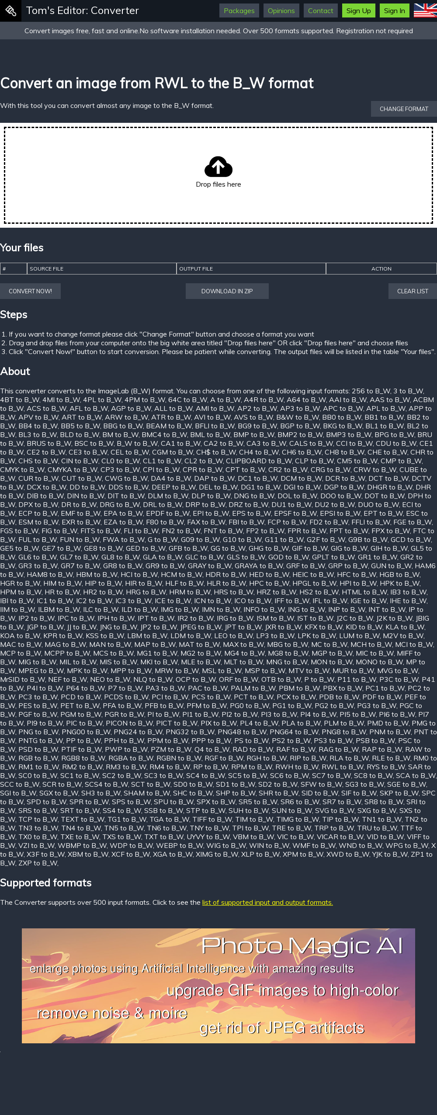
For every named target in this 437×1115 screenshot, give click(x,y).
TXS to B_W (121, 836)
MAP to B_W (155, 644)
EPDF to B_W (168, 513)
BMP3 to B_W (348, 434)
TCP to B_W (38, 819)
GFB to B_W (188, 548)
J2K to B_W (394, 618)
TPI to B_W (250, 827)
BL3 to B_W (37, 434)
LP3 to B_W (275, 635)
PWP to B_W (126, 749)
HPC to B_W (269, 583)
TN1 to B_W (382, 819)
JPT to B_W (243, 626)
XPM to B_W (303, 854)
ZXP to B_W (37, 862)
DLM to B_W (168, 495)
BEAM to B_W (169, 425)
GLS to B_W (246, 556)
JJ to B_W (82, 626)
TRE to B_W (291, 827)
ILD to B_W (139, 609)
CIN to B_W (79, 460)
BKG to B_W (342, 425)
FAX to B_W (206, 522)
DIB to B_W (45, 495)
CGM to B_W (172, 452)
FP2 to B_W (265, 530)
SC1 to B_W (79, 775)
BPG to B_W (394, 434)
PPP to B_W (211, 740)
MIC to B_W (375, 653)
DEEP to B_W (174, 487)
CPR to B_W (202, 469)
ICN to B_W (212, 600)
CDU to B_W (396, 443)
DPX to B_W (38, 504)
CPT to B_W (245, 469)
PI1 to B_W (200, 714)
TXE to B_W (79, 836)
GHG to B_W (269, 548)
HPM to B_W (21, 591)
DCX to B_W (46, 487)
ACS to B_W (46, 408)
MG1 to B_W (157, 653)
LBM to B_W (147, 635)
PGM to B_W (80, 714)
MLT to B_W (243, 661)
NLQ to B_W (153, 679)
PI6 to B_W (397, 714)
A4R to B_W (264, 399)
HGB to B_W (399, 574)
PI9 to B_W (45, 723)
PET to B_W (80, 705)
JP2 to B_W (158, 626)
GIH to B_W (389, 548)
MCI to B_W (414, 644)
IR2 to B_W (195, 618)
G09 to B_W (200, 539)
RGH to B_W (266, 758)
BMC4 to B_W (164, 434)
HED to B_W (269, 574)
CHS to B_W (38, 460)
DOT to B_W (384, 495)
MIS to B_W (118, 661)
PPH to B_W (124, 740)
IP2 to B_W (36, 618)
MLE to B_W (201, 661)
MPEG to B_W (41, 670)
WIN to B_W (269, 845)
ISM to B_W (275, 618)
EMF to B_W (81, 513)
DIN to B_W (85, 495)
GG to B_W (228, 548)
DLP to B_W (211, 495)
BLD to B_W (79, 434)
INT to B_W (387, 609)
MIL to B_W (78, 661)
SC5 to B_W (247, 775)
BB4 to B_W (38, 425)
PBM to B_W (299, 688)
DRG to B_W (120, 504)
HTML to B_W (364, 591)
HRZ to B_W (276, 591)
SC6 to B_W (289, 775)
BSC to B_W (94, 443)
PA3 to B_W (165, 688)
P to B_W (319, 679)
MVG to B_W (397, 670)
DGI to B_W (302, 487)
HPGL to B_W (314, 583)
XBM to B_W (88, 854)
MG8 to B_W (288, 653)
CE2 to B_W (46, 452)
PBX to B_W (342, 688)
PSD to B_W (38, 749)
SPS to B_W (131, 801)
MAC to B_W (21, 644)
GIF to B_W (310, 548)
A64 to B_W (306, 399)
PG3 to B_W (376, 705)
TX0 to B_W (37, 836)
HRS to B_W (233, 591)
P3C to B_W (399, 679)
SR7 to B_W (342, 801)
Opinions (281, 10)
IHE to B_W (408, 600)
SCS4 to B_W (106, 784)
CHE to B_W (387, 452)
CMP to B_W (401, 460)
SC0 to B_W (37, 775)
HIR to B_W (143, 583)
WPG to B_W (406, 845)
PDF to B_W (382, 696)
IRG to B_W (235, 618)
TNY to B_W (209, 827)
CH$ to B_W (216, 452)
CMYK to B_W (22, 469)
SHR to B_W (278, 792)
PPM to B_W (167, 740)
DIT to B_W (126, 495)
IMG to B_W (180, 609)
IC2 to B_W (94, 600)
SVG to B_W (334, 810)
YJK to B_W (390, 854)
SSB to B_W (163, 810)
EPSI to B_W (340, 513)
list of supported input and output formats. (267, 902)
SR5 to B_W (258, 801)
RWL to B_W (343, 766)
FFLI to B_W (370, 522)
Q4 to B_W (211, 749)
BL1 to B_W (384, 425)
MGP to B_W (332, 653)
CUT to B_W (82, 478)
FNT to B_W (223, 530)
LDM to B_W (190, 635)
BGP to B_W (300, 425)
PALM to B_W (253, 688)
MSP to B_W (265, 670)
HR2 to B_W (103, 591)
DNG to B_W (254, 495)
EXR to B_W (81, 522)
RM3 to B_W (126, 766)
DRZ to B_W (248, 504)
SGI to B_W (18, 792)
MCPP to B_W (67, 653)
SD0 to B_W (193, 784)
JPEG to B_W (201, 626)
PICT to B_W (177, 723)
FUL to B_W (37, 539)
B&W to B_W (297, 417)
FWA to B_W (124, 539)
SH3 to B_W (101, 792)
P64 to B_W (85, 688)
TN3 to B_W (38, 827)
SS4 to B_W (122, 810)
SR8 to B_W (383, 801)
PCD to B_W (81, 696)
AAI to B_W (348, 399)
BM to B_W (120, 434)
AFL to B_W (88, 408)
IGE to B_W (368, 600)
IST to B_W (315, 618)
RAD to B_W (252, 749)
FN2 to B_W (181, 530)
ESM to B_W (38, 522)
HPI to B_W (358, 583)
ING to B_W (306, 609)
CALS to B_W (311, 443)
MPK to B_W (87, 670)
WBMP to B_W (82, 845)
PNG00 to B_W (86, 731)
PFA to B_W (122, 705)
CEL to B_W (130, 452)
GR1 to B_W (377, 556)
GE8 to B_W (103, 548)
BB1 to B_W (384, 417)
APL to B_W (386, 408)
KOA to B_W (20, 635)
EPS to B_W (251, 513)
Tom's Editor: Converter (82, 10)
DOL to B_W (297, 495)
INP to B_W (346, 609)
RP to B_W (210, 766)
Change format (404, 108)
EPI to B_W (211, 513)
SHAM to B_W (147, 792)
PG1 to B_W (292, 705)
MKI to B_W (159, 661)
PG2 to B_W (334, 705)
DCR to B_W (345, 478)
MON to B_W (332, 661)
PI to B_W (163, 714)
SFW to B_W (321, 784)
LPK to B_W (317, 635)
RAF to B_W (296, 749)
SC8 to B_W (373, 775)
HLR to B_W (226, 583)
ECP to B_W (38, 513)
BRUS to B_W (49, 443)
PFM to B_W (207, 705)
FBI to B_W (246, 522)
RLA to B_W (349, 758)
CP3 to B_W (120, 469)
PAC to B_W (208, 688)
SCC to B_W (19, 784)
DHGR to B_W (390, 487)
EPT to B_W (383, 513)
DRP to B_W (205, 504)
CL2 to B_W (203, 460)
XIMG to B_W (217, 854)
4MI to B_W (61, 399)
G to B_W (163, 539)
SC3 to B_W (163, 775)
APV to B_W (38, 417)
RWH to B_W (297, 766)
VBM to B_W (253, 836)
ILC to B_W (100, 609)
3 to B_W (408, 390)
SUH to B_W (249, 810)
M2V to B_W (403, 635)
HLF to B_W (184, 583)
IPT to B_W (156, 618)
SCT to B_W (150, 784)
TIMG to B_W (297, 819)
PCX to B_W (296, 696)
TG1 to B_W (127, 819)
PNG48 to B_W (242, 731)
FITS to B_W (100, 530)
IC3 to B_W (133, 600)
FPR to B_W (307, 530)
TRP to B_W (334, 827)
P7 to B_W (125, 688)
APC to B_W (343, 408)
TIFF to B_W (212, 819)
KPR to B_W (63, 635)
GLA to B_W (162, 556)
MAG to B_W (65, 644)
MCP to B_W (20, 653)
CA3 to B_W (266, 443)
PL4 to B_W (259, 723)
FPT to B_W (348, 530)
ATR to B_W (171, 417)
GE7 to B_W (61, 548)
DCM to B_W (301, 478)
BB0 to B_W (341, 417)
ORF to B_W (238, 679)
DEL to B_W (218, 487)
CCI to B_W (354, 443)
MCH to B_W (371, 644)
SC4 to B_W (205, 775)
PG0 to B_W (249, 705)
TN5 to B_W (124, 827)
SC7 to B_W (331, 775)
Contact (320, 10)
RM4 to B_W (169, 766)
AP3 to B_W (300, 408)
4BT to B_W (19, 399)
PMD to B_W (388, 723)
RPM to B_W (251, 766)
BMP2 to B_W (300, 434)
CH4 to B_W (259, 452)
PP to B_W (83, 740)
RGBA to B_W (130, 758)
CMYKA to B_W (72, 469)
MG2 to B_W (200, 653)
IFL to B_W (329, 600)
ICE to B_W (173, 600)
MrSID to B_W (22, 679)
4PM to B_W (145, 399)
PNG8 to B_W (344, 731)
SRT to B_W (80, 810)
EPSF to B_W (295, 513)
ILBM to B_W (59, 609)
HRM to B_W (190, 591)
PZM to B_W (171, 749)
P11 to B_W (356, 679)
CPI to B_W (161, 469)
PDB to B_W (339, 696)
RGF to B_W (224, 758)
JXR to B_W (283, 626)
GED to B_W (146, 548)
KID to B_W (364, 626)
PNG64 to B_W (294, 731)
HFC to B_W (356, 574)
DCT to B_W (388, 478)
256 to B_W (371, 390)
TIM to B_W (254, 819)
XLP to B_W (260, 854)
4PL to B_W (102, 399)
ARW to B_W (126, 417)
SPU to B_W (174, 801)
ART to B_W (82, 417)
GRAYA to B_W (259, 565)
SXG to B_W (376, 810)
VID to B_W (385, 836)
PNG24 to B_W (138, 731)
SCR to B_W (62, 784)
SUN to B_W (292, 810)
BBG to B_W (123, 425)
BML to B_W (210, 434)
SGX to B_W (58, 792)
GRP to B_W (348, 565)
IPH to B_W (116, 618)
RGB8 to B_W (83, 758)
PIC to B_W (84, 723)
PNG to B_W (38, 731)
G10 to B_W (242, 539)
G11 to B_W (284, 539)
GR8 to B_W (122, 565)
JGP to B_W (45, 626)
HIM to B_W (62, 583)
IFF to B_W (291, 600)
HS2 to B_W (319, 591)
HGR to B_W (20, 583)
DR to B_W (79, 504)
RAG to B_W (339, 749)
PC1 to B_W (385, 688)
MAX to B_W (243, 644)
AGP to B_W (131, 408)
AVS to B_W (253, 417)
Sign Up (359, 10)
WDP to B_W (131, 845)
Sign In (394, 10)
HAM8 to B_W (50, 574)
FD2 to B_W (328, 522)
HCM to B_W (181, 574)
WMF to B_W (314, 845)
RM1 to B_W (38, 766)
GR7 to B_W (80, 565)
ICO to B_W (252, 600)
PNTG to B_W (40, 740)
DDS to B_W (128, 487)
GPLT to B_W (333, 556)
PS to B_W (251, 740)
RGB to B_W (38, 758)
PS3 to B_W (333, 740)
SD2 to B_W (278, 784)
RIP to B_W (308, 758)
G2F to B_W (326, 539)
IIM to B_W (17, 609)
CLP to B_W (314, 460)
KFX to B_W (324, 626)
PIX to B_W (219, 723)
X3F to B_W (46, 854)
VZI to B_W (36, 845)
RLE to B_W (391, 758)
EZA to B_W (123, 522)
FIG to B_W (59, 530)
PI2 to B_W (240, 714)
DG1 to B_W (261, 487)
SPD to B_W (46, 801)
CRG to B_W (330, 469)
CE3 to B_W (88, 452)
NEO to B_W (110, 679)
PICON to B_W (129, 723)
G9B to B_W (368, 539)
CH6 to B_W (302, 452)
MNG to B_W (287, 661)
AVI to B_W (212, 417)
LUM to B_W (359, 635)
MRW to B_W (177, 670)
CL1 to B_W (162, 460)
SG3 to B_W (364, 784)
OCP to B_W (196, 679)
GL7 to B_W (79, 556)
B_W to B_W (137, 443)
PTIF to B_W (81, 749)
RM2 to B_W (82, 766)
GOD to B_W (288, 556)
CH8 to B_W (344, 452)
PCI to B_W (170, 696)
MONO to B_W (379, 661)
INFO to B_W (264, 609)
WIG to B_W (226, 845)
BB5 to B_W (80, 425)
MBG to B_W (287, 644)
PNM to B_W (390, 731)
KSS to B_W (105, 635)
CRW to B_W (375, 469)
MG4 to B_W (244, 653)
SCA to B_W (416, 775)
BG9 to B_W (257, 425)
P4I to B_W (45, 688)
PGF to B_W (37, 714)
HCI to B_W (139, 574)
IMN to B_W (221, 609)
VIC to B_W (295, 836)
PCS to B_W (211, 696)
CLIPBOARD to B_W (259, 460)
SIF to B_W (359, 792)
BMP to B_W (253, 434)
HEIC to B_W (313, 574)
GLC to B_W (204, 556)
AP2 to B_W (257, 408)
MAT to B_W (199, 644)
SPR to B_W (89, 801)
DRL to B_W (162, 504)
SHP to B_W (236, 792)
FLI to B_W (141, 530)
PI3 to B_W (279, 714)
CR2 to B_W (288, 469)
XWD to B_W (347, 854)
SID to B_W (320, 792)
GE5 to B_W (19, 548)
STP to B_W (205, 810)
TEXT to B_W (82, 819)
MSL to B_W (222, 670)
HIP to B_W (103, 583)
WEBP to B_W (179, 845)
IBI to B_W (17, 600)
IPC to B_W (76, 618)
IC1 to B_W (55, 600)
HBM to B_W (97, 574)
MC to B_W (329, 644)
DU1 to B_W (291, 504)
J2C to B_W (354, 618)
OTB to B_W (281, 679)
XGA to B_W (173, 854)
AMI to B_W (215, 408)
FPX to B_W (390, 530)
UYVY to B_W (208, 836)
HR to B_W (62, 591)
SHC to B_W (193, 792)
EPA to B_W (123, 513)
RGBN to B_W (178, 758)
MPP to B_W (131, 670)
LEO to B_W (233, 635)
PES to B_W (37, 705)
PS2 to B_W (291, 740)
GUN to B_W (391, 565)
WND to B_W (360, 845)
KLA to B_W (404, 626)
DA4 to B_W (171, 478)
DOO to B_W (340, 495)
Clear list (412, 291)
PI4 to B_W (318, 714)
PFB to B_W (164, 705)
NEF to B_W (67, 679)
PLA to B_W (301, 723)
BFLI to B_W (215, 425)
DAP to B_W (214, 478)
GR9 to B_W (165, 565)
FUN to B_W (80, 539)
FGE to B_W (412, 522)
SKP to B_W (399, 792)
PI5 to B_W (358, 714)
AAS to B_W (390, 399)
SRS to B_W (37, 810)
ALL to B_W (173, 408)
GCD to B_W (411, 539)
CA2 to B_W (223, 443)
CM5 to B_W (357, 460)
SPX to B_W (216, 801)
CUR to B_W (38, 478)
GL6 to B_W (37, 556)
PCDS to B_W (126, 696)
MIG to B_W (37, 661)
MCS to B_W (113, 653)
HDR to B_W (225, 574)
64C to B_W (187, 399)
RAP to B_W (382, 749)
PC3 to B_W (38, 696)
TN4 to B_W (81, 827)
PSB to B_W (375, 740)
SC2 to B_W (121, 775)
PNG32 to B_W (190, 731)
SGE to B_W (406, 784)
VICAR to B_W (340, 836)
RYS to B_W (386, 766)
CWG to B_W (126, 478)
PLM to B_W (344, 723)
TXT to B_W (164, 836)
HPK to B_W (400, 583)
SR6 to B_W (300, 801)
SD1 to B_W (235, 784)
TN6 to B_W (167, 827)
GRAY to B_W (210, 565)
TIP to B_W (340, 819)
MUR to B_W (353, 670)
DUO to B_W (378, 504)
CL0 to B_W (120, 460)
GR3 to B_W (38, 565)
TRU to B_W (377, 827)
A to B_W (225, 399)
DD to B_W (87, 487)
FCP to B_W (286, 522)
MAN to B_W (110, 644)
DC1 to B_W (257, 478)
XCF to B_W (130, 854)
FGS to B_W (19, 530)
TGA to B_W (169, 819)
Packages (239, 10)
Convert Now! (30, 291)
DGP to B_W (344, 487)
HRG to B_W (146, 591)
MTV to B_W (308, 670)
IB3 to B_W (408, 591)
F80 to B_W (165, 522)
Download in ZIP (227, 291)
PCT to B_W (254, 696)
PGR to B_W (124, 714)
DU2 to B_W (335, 504)
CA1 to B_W (181, 443)
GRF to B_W (305, 565)
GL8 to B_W (120, 556)
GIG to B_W (349, 548)
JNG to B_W (118, 626)
